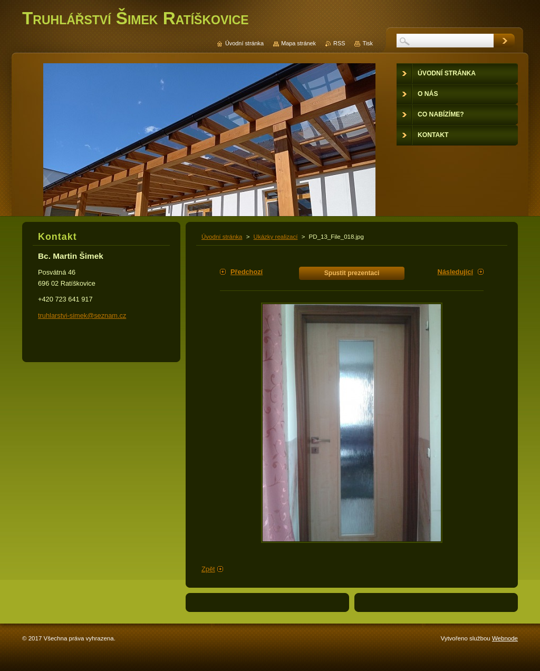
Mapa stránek (298, 43)
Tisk (367, 43)
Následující (455, 272)
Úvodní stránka (221, 237)
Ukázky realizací (276, 237)
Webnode (505, 638)
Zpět (208, 569)
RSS (339, 43)
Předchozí (246, 272)
